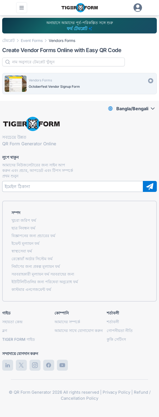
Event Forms (32, 40)
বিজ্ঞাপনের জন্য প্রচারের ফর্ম (33, 235)
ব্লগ (4, 330)
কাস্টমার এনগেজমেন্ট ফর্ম (31, 289)
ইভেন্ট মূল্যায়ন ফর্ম (25, 243)
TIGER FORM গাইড (18, 339)
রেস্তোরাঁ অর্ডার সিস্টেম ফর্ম (32, 258)
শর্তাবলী (113, 321)
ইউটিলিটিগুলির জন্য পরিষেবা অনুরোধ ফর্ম (44, 281)
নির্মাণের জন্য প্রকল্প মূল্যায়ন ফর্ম (35, 266)
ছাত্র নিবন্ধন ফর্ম (23, 228)
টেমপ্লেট (8, 40)
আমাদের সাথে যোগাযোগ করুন (78, 330)
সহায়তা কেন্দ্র (12, 321)
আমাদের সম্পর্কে (67, 321)
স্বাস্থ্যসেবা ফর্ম (21, 251)
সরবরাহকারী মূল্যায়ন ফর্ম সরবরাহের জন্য (42, 274)
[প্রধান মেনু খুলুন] (21, 7)
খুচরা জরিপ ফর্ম (23, 220)
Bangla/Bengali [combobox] (132, 108)
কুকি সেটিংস (116, 339)
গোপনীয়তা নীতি (120, 330)
